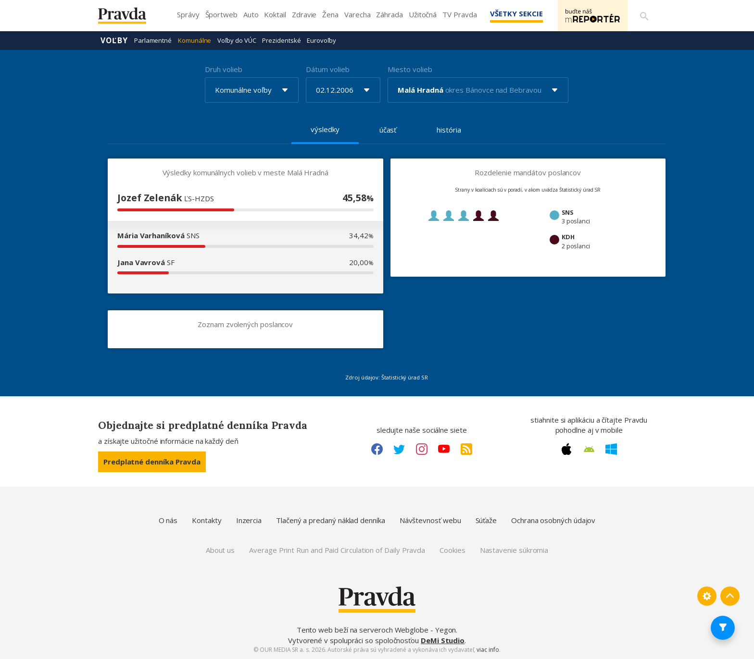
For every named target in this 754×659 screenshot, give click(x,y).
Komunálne (194, 40)
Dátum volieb (327, 69)
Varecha (357, 14)
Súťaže (486, 520)
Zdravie (304, 14)
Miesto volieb (410, 69)
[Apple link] (566, 449)
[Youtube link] (444, 449)
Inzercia (249, 520)
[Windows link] (611, 449)
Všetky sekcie (516, 13)
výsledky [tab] (325, 129)
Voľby (114, 40)
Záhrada (389, 14)
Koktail (275, 14)
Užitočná (423, 14)
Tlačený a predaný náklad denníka (330, 520)
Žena (330, 14)
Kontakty (206, 520)
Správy (188, 14)
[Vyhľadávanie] (644, 15)
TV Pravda (459, 14)
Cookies (452, 550)
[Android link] (589, 449)
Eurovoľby (321, 40)
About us (220, 550)
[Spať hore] (730, 596)
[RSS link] (466, 449)
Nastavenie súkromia (514, 550)
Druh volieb (223, 69)
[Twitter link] (399, 449)
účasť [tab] (388, 129)
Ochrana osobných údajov (553, 520)
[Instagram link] (421, 449)
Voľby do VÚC (236, 40)
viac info (488, 650)
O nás (168, 520)
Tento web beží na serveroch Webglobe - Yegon (376, 630)
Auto (251, 14)
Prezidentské (281, 40)
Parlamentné (153, 40)
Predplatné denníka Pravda (152, 461)
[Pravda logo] (129, 18)
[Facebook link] (377, 449)
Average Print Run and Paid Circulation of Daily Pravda (337, 550)
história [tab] (449, 129)
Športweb (221, 14)
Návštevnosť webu (430, 520)
